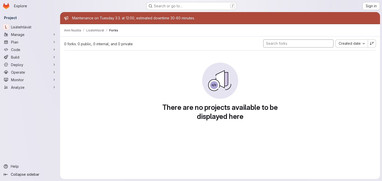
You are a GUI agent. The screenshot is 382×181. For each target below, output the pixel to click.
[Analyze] (30, 87)
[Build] (30, 57)
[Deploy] (30, 64)
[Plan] (30, 42)
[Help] (30, 166)
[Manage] (30, 34)
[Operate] (30, 72)
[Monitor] (30, 79)
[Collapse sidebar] (30, 174)
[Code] (30, 49)
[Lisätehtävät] (30, 26)
